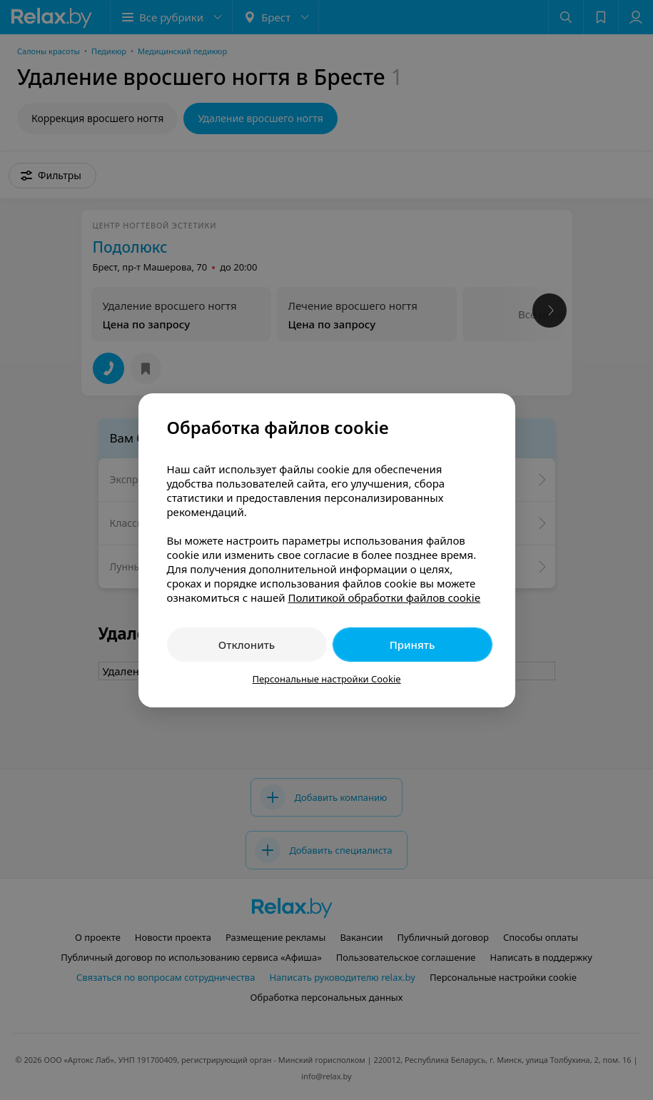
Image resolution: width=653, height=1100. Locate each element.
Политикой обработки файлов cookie (384, 597)
